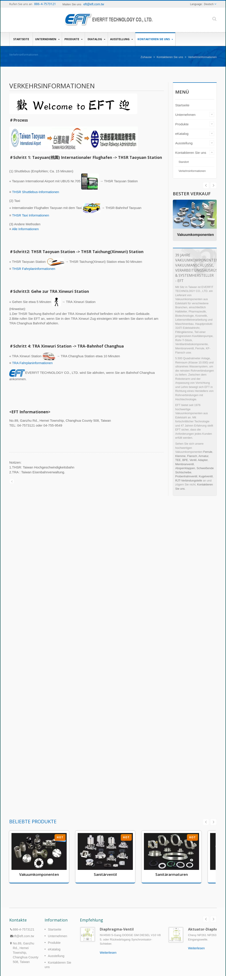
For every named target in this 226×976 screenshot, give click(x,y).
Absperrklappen (185, 468)
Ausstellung (121, 39)
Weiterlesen (108, 952)
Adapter (202, 460)
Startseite (21, 39)
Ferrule (207, 451)
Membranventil (184, 464)
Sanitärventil (105, 874)
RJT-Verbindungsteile (188, 480)
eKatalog (96, 39)
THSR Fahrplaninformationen (33, 269)
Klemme (180, 456)
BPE (185, 460)
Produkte (73, 39)
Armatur (203, 456)
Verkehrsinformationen (202, 57)
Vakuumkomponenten (195, 235)
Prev (213, 185)
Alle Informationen (25, 229)
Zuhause (146, 57)
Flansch (192, 456)
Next (206, 185)
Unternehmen (47, 39)
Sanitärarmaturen (171, 874)
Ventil (193, 460)
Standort (184, 162)
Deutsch (209, 4)
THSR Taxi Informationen (30, 215)
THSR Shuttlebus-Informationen (35, 192)
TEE (178, 460)
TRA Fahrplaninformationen (32, 363)
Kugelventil (206, 476)
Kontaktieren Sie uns (155, 39)
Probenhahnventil (186, 476)
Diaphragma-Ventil (117, 929)
